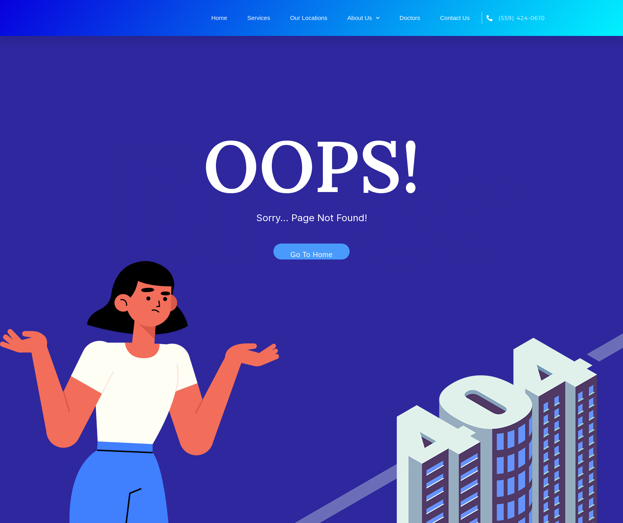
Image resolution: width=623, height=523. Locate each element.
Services (258, 17)
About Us (363, 18)
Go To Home (306, 253)
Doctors (410, 17)
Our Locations (308, 17)
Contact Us (455, 17)
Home (219, 17)
